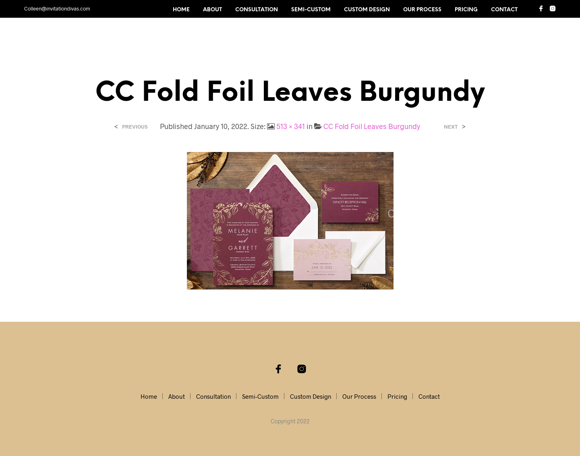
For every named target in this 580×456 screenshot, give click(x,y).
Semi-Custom (311, 9)
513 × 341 (290, 126)
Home (181, 9)
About (212, 9)
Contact (504, 9)
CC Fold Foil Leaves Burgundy (371, 126)
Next (451, 126)
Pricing (466, 9)
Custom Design (367, 9)
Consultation (256, 9)
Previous (134, 126)
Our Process (422, 9)
